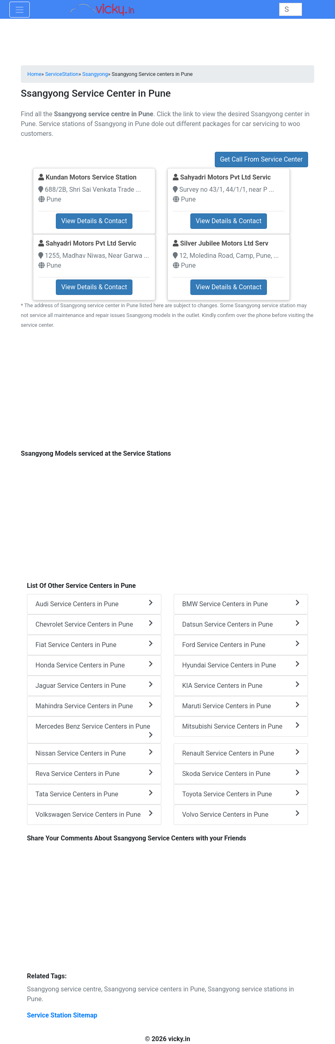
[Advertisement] (167, 394)
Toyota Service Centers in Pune (241, 793)
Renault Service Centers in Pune (241, 753)
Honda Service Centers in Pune (94, 665)
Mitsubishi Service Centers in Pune (241, 726)
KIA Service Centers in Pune (241, 685)
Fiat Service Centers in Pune (94, 644)
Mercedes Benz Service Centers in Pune (94, 730)
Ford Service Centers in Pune (241, 644)
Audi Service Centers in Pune (94, 603)
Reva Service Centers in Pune (94, 773)
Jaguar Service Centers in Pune (94, 685)
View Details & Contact (94, 221)
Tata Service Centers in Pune (94, 793)
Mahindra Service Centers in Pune (94, 705)
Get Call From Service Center (261, 159)
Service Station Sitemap (62, 1015)
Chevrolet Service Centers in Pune (94, 624)
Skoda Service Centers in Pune (241, 773)
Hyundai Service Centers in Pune (241, 665)
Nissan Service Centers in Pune (94, 753)
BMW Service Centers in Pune (241, 603)
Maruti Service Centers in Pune (241, 705)
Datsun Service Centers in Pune (241, 624)
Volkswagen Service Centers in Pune (94, 814)
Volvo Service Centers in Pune (241, 814)
